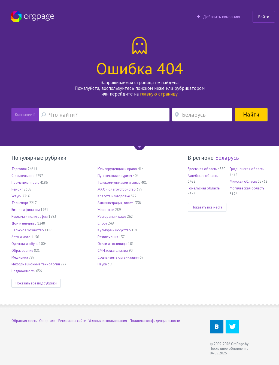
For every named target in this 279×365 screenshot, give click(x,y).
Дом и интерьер (24, 223)
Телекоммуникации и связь (119, 182)
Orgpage (32, 16)
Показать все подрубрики (36, 283)
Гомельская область (204, 188)
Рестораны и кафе (112, 216)
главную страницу (159, 94)
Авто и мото (21, 237)
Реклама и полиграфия (29, 216)
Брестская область (202, 169)
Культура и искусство (114, 230)
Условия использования (108, 320)
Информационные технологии (35, 264)
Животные (106, 209)
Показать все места (207, 207)
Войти (263, 16)
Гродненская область (247, 169)
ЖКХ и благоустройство (117, 189)
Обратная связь (24, 320)
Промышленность (25, 182)
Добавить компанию (218, 16)
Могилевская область (247, 188)
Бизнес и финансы (25, 209)
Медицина (19, 257)
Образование (22, 250)
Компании (25, 114)
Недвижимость (23, 271)
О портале (47, 320)
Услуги (16, 196)
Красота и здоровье (114, 196)
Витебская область (203, 175)
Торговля (19, 169)
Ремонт (17, 189)
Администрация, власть (116, 203)
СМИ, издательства (113, 250)
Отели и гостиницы (112, 243)
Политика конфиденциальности (155, 320)
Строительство (23, 175)
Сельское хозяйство (27, 230)
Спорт (102, 223)
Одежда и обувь (24, 243)
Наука (102, 264)
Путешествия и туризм (115, 175)
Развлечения (108, 237)
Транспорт (19, 203)
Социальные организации (118, 257)
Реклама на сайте (72, 320)
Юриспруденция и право (117, 169)
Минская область (243, 181)
